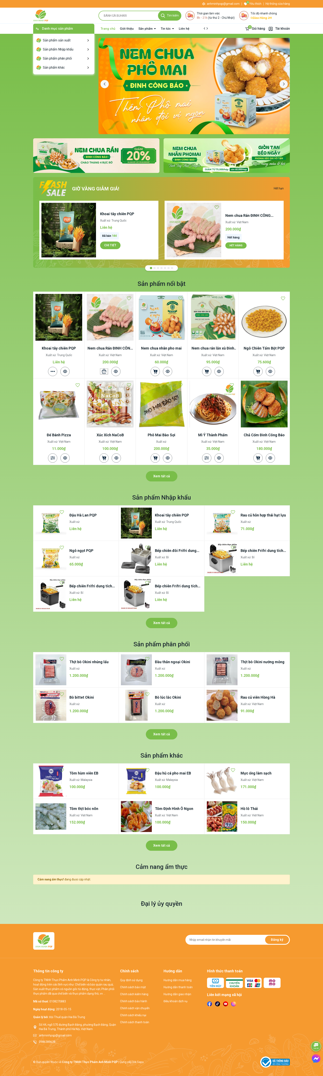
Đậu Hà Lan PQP (83, 515)
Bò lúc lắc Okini (168, 697)
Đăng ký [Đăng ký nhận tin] (277, 940)
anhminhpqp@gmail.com (223, 3)
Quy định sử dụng (131, 980)
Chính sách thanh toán (134, 1022)
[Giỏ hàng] (255, 29)
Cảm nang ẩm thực (161, 866)
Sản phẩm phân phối (161, 644)
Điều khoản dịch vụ (175, 1001)
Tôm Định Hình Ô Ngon (174, 808)
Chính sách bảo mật (133, 987)
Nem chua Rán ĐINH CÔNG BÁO (248, 215)
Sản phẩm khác (161, 755)
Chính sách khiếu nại (133, 1015)
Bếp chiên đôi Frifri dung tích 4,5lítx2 (176, 550)
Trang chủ (108, 29)
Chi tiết (110, 245)
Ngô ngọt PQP (81, 550)
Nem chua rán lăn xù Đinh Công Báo (213, 348)
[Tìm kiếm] (169, 16)
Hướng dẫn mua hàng (178, 980)
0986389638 (47, 1041)
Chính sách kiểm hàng (134, 994)
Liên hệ (184, 29)
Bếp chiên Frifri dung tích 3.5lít (90, 586)
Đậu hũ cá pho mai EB (173, 773)
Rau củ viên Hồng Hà (258, 697)
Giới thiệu (127, 29)
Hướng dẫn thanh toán (178, 987)
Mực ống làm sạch (256, 773)
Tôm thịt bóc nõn (83, 808)
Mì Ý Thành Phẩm (213, 435)
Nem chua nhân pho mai (161, 348)
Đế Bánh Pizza (59, 435)
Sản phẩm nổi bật (161, 283)
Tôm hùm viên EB (83, 773)
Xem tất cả (161, 476)
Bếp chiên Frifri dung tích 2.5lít (176, 586)
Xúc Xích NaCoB (110, 435)
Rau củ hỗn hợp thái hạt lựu (263, 515)
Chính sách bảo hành (133, 1001)
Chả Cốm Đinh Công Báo (264, 435)
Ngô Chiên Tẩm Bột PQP (264, 348)
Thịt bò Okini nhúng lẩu (89, 662)
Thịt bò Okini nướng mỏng (262, 662)
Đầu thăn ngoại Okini (172, 662)
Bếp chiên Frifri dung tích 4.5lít (262, 550)
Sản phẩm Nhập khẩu (161, 497)
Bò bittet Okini (81, 697)
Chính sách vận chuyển (135, 1008)
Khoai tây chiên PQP (117, 214)
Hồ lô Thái (249, 808)
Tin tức (166, 29)
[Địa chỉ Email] (237, 940)
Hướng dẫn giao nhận (177, 994)
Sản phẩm (145, 29)
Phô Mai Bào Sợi (161, 435)
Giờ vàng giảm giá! (95, 189)
